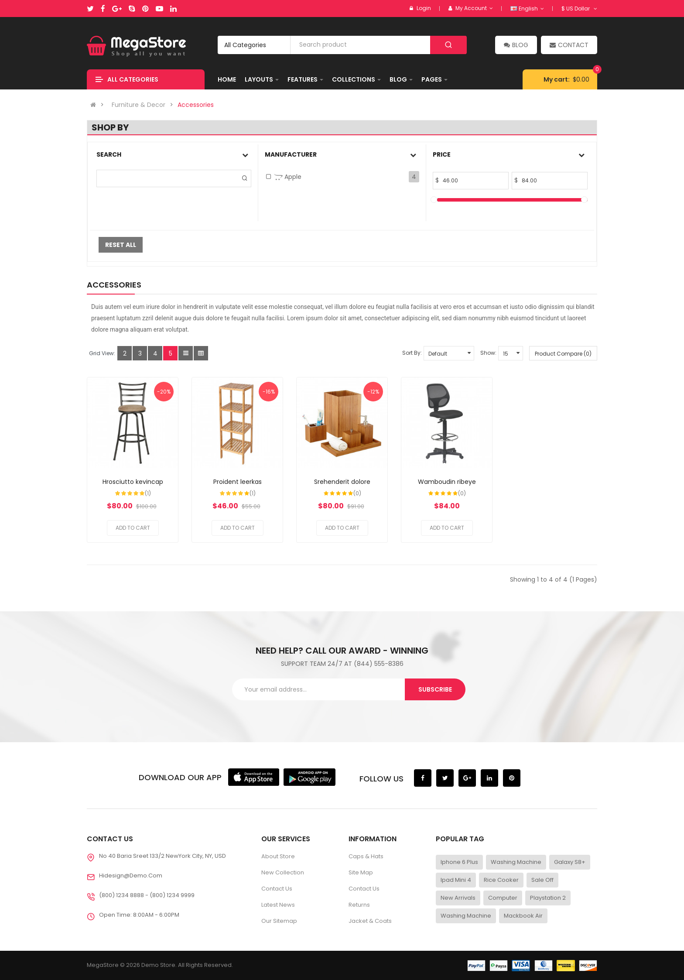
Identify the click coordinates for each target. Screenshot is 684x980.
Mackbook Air (523, 915)
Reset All (120, 244)
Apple (287, 177)
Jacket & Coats (370, 921)
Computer (502, 898)
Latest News (278, 905)
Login (424, 8)
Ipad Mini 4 (456, 880)
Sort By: (412, 352)
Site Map (361, 872)
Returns (359, 905)
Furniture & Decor (138, 105)
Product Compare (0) (563, 353)
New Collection (282, 872)
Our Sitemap (279, 921)
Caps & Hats (366, 856)
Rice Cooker (501, 880)
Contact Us (276, 888)
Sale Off (542, 880)
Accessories (196, 105)
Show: (488, 352)
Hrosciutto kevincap (133, 481)
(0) (357, 493)
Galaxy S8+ (569, 862)
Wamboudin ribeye (447, 481)
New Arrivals (458, 898)
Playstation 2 (548, 898)
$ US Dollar (579, 8)
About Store (278, 856)
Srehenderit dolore (342, 481)
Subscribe (435, 689)
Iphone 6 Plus (459, 862)
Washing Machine (516, 862)
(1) (148, 493)
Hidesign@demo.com (130, 875)
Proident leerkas (237, 481)
